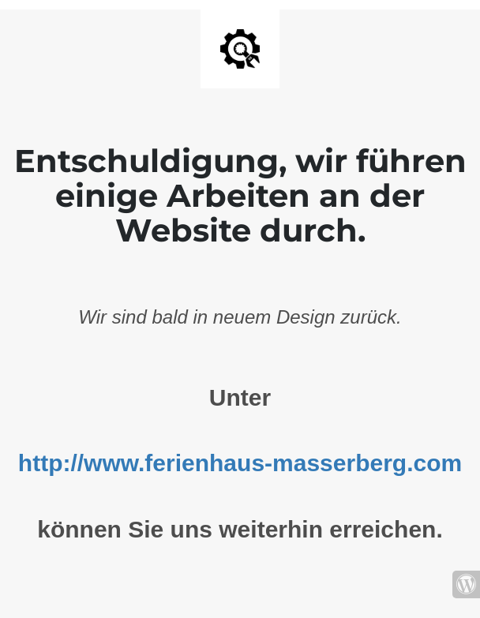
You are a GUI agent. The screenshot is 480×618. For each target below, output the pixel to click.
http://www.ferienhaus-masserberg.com (240, 463)
